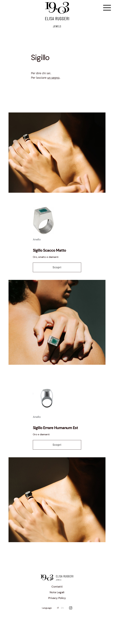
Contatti (57, 586)
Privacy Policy (57, 598)
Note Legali (57, 592)
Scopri (57, 267)
